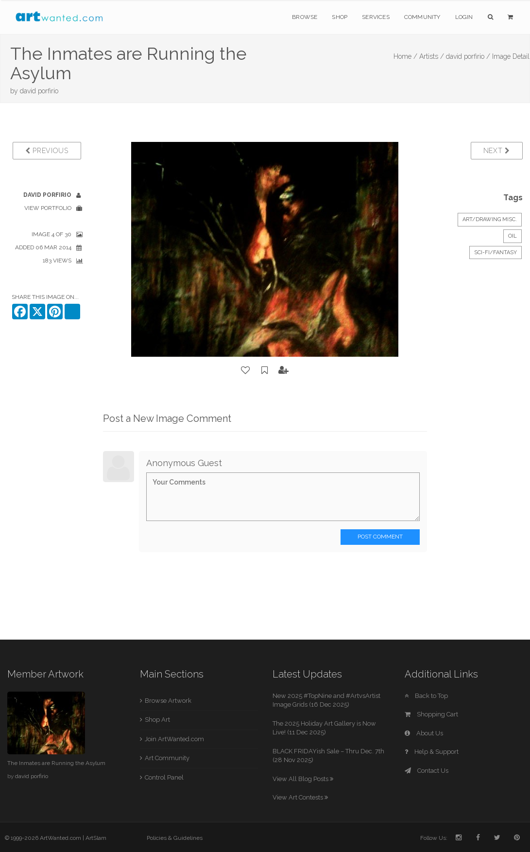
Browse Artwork (168, 700)
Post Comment (380, 536)
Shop (339, 17)
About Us (424, 733)
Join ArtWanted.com (174, 739)
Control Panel (164, 777)
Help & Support (432, 751)
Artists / (431, 56)
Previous (46, 151)
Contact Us (426, 770)
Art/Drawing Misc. (489, 219)
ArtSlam (95, 838)
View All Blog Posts (303, 778)
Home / (405, 56)
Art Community (167, 758)
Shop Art (157, 719)
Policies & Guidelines (175, 838)
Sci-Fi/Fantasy (495, 252)
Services (376, 17)
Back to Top (426, 695)
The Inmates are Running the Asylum (56, 763)
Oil (512, 236)
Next (496, 151)
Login (464, 17)
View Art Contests (300, 797)
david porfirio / (468, 56)
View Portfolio (47, 208)
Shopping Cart (431, 714)
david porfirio (39, 91)
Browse (304, 17)
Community (422, 17)
